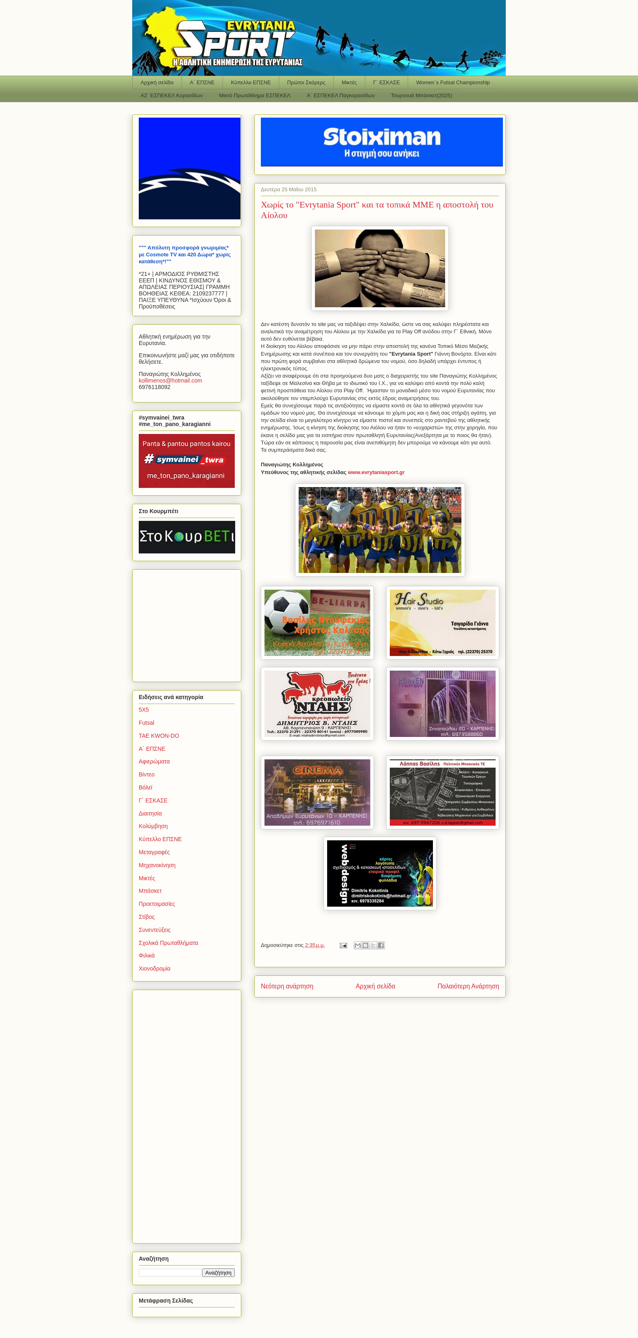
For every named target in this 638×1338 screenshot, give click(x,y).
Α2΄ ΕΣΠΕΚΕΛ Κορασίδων (172, 95)
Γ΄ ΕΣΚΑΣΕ (386, 82)
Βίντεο (147, 774)
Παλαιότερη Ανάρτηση (468, 986)
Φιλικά (147, 955)
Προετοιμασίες (157, 904)
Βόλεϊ (145, 787)
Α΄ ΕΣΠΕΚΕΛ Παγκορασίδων (341, 95)
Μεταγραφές (154, 852)
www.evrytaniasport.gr (376, 472)
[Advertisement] (189, 623)
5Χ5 (144, 709)
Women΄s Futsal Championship (453, 82)
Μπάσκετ (150, 891)
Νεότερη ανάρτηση (287, 986)
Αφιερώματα (154, 761)
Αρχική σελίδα (157, 82)
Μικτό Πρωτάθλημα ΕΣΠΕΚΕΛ (255, 95)
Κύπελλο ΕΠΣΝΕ (251, 82)
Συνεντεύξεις (154, 930)
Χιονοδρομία (154, 968)
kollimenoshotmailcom (170, 380)
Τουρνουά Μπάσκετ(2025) (421, 95)
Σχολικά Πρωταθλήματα (168, 943)
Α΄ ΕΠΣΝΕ (202, 82)
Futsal (146, 722)
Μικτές (349, 82)
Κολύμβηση (153, 826)
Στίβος (147, 917)
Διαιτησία (150, 813)
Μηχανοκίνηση (157, 865)
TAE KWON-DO (159, 735)
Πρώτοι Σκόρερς (306, 82)
